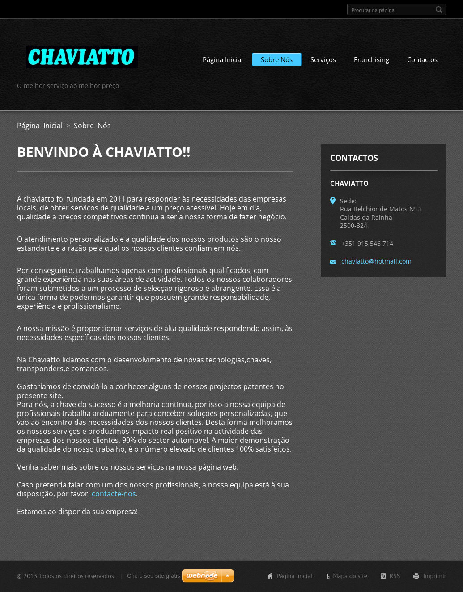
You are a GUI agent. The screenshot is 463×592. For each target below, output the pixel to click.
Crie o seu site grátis (153, 575)
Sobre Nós (277, 59)
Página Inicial (223, 59)
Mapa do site (350, 576)
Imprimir (434, 576)
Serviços (323, 59)
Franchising (371, 59)
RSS (395, 576)
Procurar (439, 9)
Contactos (422, 59)
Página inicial (294, 576)
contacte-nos (114, 494)
